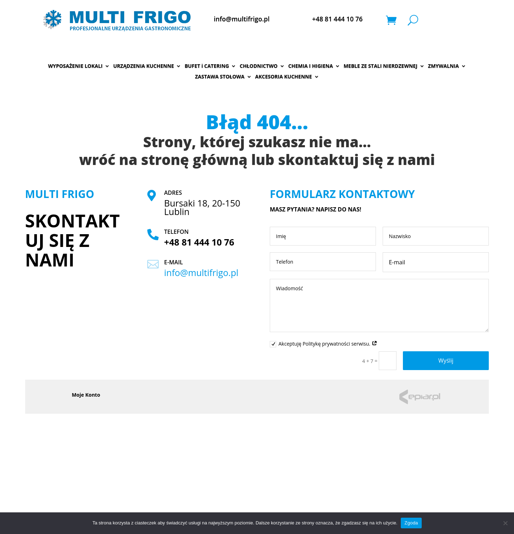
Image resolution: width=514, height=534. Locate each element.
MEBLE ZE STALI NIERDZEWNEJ (380, 66)
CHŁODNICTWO (259, 66)
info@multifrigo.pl (241, 19)
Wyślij (446, 360)
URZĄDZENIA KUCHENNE (143, 66)
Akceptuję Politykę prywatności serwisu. (323, 343)
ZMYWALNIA (443, 66)
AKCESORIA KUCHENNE (283, 77)
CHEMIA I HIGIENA (310, 66)
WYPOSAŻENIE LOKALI (75, 66)
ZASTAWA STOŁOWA (220, 77)
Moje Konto (86, 395)
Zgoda (411, 522)
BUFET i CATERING (207, 66)
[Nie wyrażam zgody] (505, 523)
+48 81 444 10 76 (337, 19)
